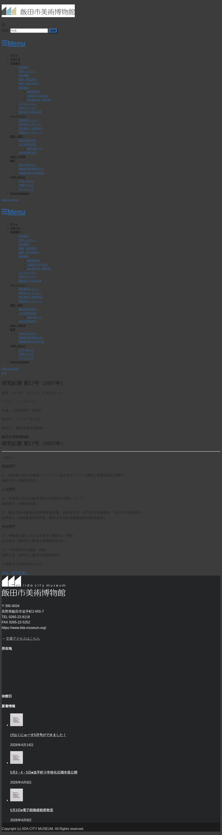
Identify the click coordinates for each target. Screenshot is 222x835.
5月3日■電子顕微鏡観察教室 (31, 810)
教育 (12, 160)
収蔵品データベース (30, 132)
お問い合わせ (17, 177)
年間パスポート (27, 71)
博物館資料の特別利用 (31, 173)
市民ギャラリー (27, 108)
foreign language (19, 193)
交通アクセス (26, 185)
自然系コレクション (30, 124)
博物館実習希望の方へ (31, 168)
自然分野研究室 (27, 152)
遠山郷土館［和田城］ (40, 99)
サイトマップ (26, 189)
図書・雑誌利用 (27, 79)
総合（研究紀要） (15, 573)
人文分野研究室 (27, 144)
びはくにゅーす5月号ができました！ (38, 735)
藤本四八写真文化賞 (30, 112)
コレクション (17, 116)
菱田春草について (29, 120)
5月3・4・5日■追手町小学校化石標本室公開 (43, 772)
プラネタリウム (27, 103)
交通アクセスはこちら (23, 638)
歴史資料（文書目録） (31, 128)
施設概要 (24, 75)
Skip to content (10, 199)
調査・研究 (16, 136)
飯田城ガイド (34, 148)
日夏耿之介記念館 (37, 95)
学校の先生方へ (27, 164)
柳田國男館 (33, 91)
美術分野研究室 (27, 140)
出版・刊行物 (17, 156)
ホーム (14, 55)
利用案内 (15, 63)
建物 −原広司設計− (29, 83)
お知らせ (15, 59)
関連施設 (24, 87)
